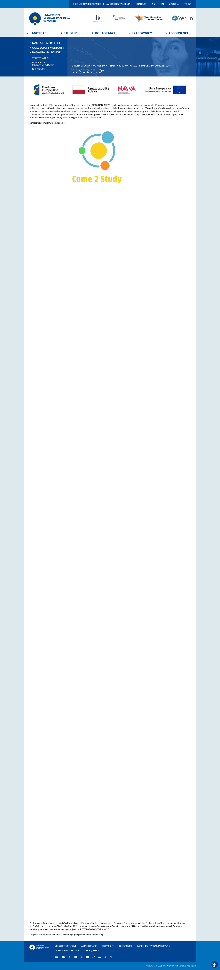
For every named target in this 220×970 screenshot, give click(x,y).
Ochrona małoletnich (67, 950)
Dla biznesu (39, 69)
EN (162, 4)
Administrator (89, 946)
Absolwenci (178, 33)
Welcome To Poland (141, 66)
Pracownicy (141, 33)
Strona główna (81, 66)
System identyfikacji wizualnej (153, 946)
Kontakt (141, 4)
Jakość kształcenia (118, 4)
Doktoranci (105, 33)
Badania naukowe (46, 52)
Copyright (108, 946)
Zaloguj (174, 4)
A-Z (153, 4)
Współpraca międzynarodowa (43, 63)
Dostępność (125, 946)
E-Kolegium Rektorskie (87, 4)
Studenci (71, 33)
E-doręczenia (91, 950)
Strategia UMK (41, 58)
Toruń (188, 4)
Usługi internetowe (65, 946)
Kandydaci (39, 33)
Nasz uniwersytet (46, 42)
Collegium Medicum (48, 47)
